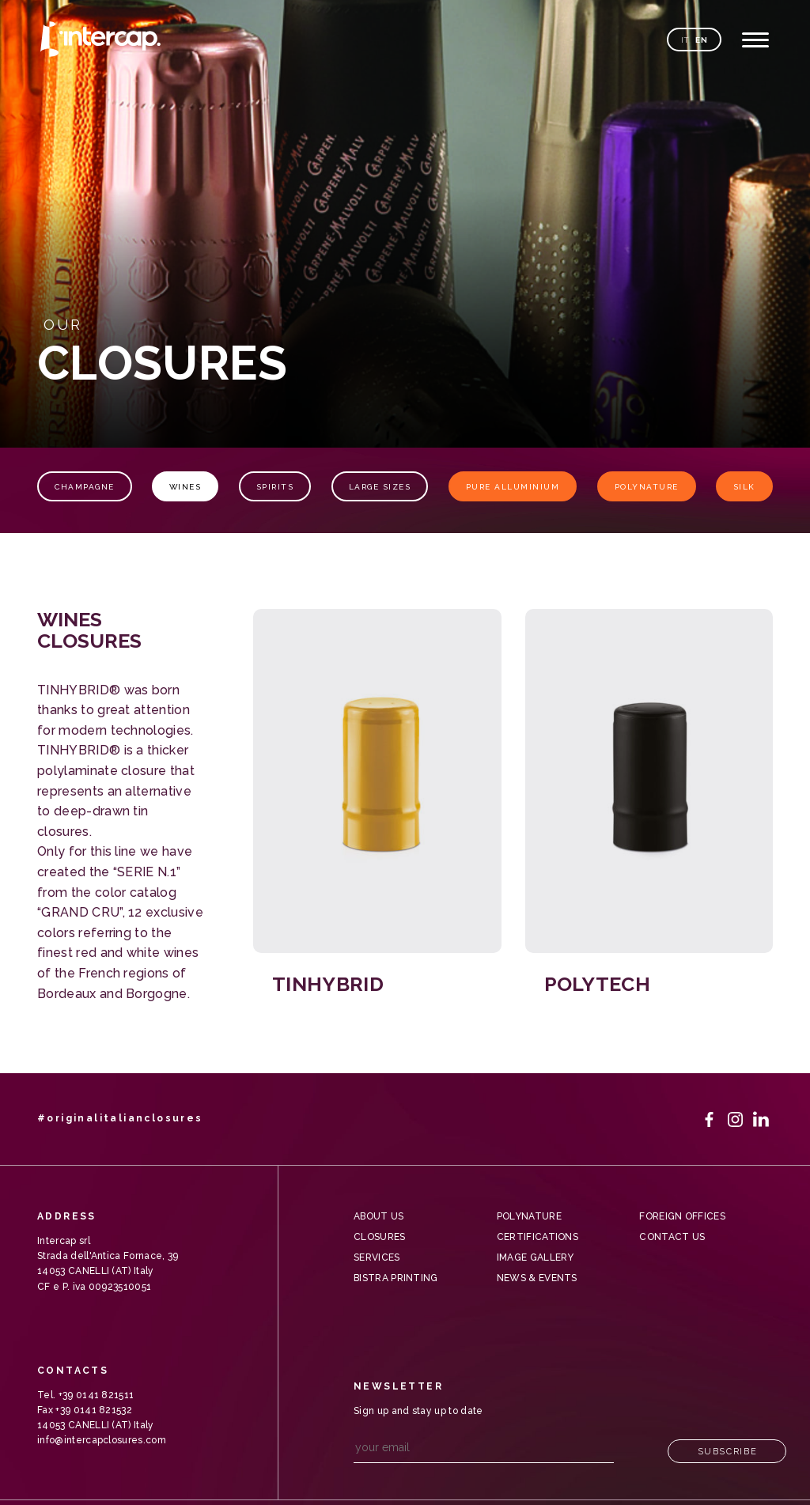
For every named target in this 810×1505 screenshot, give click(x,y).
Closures (380, 1236)
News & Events (537, 1278)
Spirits (275, 486)
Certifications (537, 1236)
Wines (185, 486)
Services (377, 1257)
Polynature (647, 486)
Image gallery (535, 1257)
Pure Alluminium (513, 486)
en (701, 40)
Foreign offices (682, 1216)
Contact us (672, 1236)
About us (379, 1216)
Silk (744, 486)
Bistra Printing (396, 1278)
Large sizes (380, 486)
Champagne (85, 486)
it (685, 40)
